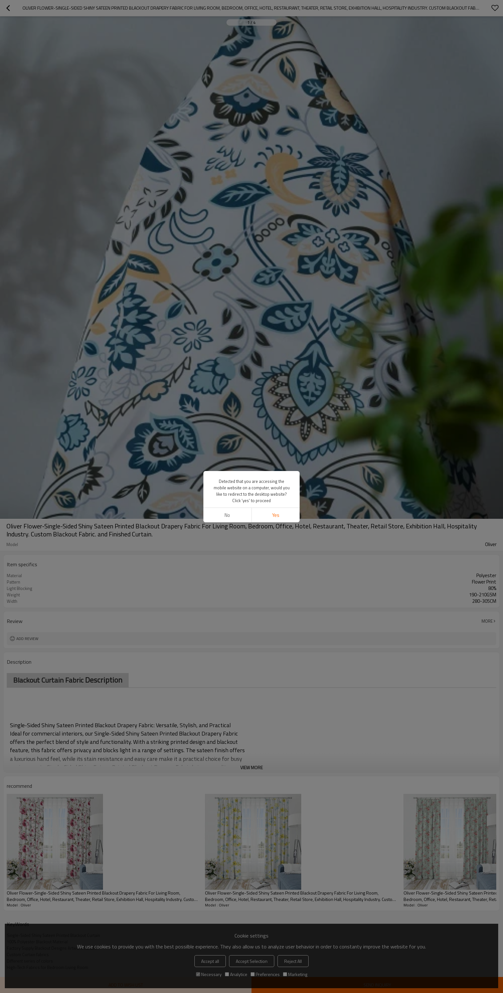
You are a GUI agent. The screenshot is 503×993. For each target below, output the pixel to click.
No (227, 515)
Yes (275, 515)
